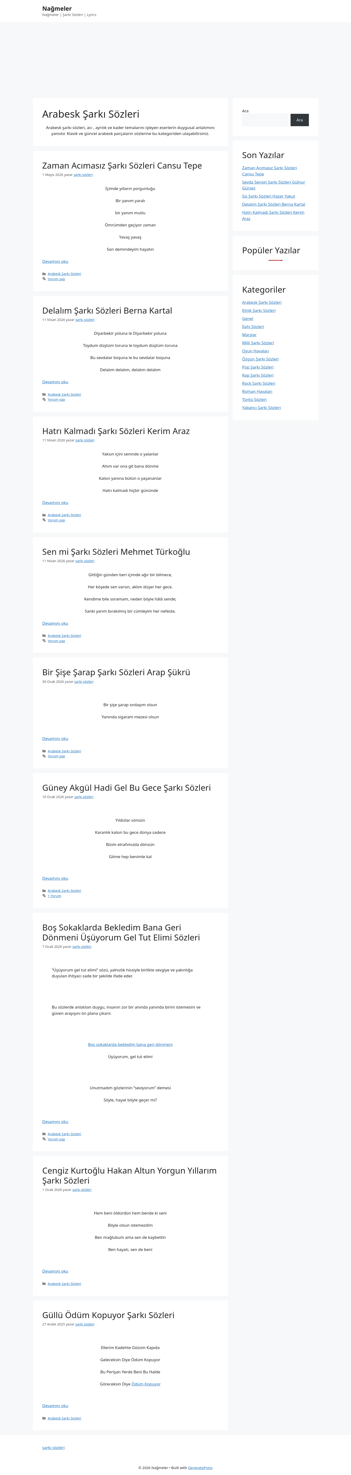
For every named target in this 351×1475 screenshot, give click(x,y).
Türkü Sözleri (254, 399)
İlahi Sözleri (253, 326)
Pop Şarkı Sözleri (258, 367)
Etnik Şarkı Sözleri (259, 310)
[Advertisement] (175, 58)
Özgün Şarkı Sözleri (260, 359)
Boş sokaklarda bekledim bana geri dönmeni (130, 1044)
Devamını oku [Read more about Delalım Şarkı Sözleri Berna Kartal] (55, 382)
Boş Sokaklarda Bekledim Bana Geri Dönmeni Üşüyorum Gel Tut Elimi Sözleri (121, 932)
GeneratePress (200, 1467)
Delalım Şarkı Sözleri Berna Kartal (107, 310)
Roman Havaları (257, 391)
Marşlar (249, 334)
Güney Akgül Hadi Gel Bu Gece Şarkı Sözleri (126, 787)
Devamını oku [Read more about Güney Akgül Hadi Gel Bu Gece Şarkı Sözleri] (55, 878)
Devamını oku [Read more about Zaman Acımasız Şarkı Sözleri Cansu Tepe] (55, 261)
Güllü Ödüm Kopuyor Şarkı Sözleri (108, 1314)
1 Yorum (54, 896)
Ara (245, 111)
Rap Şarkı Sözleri (258, 375)
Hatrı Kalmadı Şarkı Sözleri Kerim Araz (116, 430)
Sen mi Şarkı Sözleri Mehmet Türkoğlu (116, 551)
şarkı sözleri (53, 1447)
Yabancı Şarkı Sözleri (261, 407)
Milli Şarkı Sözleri (258, 342)
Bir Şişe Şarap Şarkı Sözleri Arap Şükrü (116, 672)
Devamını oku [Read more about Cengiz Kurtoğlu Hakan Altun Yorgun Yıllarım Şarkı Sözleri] (55, 1271)
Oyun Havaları (255, 351)
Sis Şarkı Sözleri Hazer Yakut (268, 196)
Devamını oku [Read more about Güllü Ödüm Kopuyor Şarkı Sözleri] (55, 1405)
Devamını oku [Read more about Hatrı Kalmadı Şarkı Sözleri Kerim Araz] (55, 502)
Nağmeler (57, 8)
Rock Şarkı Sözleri (258, 383)
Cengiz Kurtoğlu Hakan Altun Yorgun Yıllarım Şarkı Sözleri (129, 1175)
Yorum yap (56, 279)
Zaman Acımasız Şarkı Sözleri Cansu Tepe (122, 165)
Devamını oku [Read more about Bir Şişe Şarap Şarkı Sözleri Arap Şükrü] (55, 738)
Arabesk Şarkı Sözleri (64, 273)
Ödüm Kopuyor (146, 1384)
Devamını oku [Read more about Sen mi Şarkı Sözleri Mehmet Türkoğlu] (55, 623)
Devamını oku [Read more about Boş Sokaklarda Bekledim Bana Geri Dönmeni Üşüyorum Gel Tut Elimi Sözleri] (55, 1121)
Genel (247, 318)
